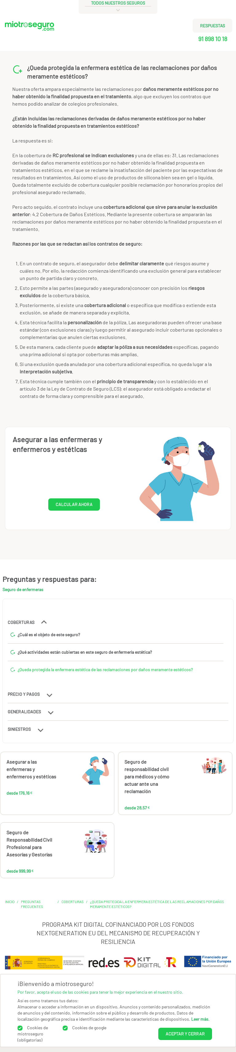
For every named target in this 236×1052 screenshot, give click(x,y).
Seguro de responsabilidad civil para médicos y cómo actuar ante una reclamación (146, 776)
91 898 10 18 (212, 38)
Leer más (199, 1019)
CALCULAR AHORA (74, 504)
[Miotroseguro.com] (29, 34)
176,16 (75, 773)
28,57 (192, 773)
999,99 (78, 843)
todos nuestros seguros (118, 3)
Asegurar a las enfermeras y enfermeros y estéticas (31, 769)
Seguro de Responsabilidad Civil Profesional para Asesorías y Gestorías (29, 843)
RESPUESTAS (212, 25)
